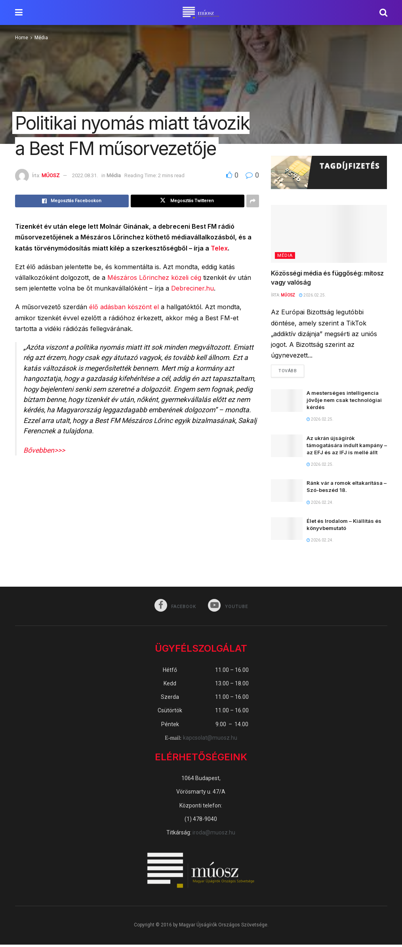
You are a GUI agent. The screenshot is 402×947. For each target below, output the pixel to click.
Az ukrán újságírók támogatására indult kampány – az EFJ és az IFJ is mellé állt (347, 447)
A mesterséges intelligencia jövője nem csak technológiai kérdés (344, 402)
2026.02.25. (312, 295)
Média (41, 37)
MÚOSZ (50, 175)
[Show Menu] (19, 12)
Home (21, 37)
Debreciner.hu (192, 288)
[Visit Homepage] (201, 13)
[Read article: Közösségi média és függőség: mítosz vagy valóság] (329, 234)
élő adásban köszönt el (124, 307)
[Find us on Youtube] (229, 608)
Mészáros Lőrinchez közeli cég (154, 277)
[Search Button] (383, 12)
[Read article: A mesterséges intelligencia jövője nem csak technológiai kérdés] (287, 402)
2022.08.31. (85, 175)
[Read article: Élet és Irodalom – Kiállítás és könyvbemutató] (287, 530)
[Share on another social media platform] (252, 201)
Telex (219, 248)
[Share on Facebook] (72, 201)
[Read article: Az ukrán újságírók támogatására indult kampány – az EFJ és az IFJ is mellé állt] (287, 447)
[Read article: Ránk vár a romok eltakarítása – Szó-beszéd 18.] (287, 492)
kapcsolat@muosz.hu (210, 740)
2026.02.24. (320, 504)
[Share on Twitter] (187, 201)
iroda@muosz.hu (213, 835)
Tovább (291, 371)
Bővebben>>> (44, 450)
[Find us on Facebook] (174, 608)
